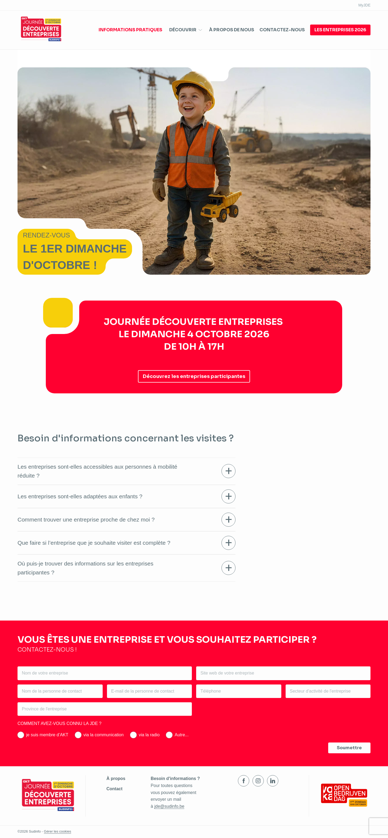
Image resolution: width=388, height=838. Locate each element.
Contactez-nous (282, 30)
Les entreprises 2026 (340, 30)
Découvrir (182, 30)
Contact (114, 788)
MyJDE (364, 5)
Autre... (182, 735)
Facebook (243, 780)
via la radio (149, 735)
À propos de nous (231, 30)
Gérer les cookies (57, 831)
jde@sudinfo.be (169, 806)
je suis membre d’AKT (47, 735)
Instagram (258, 780)
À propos (115, 778)
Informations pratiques (130, 30)
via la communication (104, 735)
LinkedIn (272, 780)
